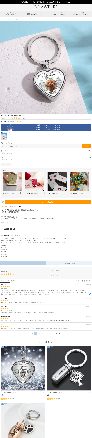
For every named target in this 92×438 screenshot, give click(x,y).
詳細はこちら (5, 222)
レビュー (23, 263)
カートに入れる (48, 202)
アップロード (86, 146)
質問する (54, 275)
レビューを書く (54, 271)
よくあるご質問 (69, 263)
